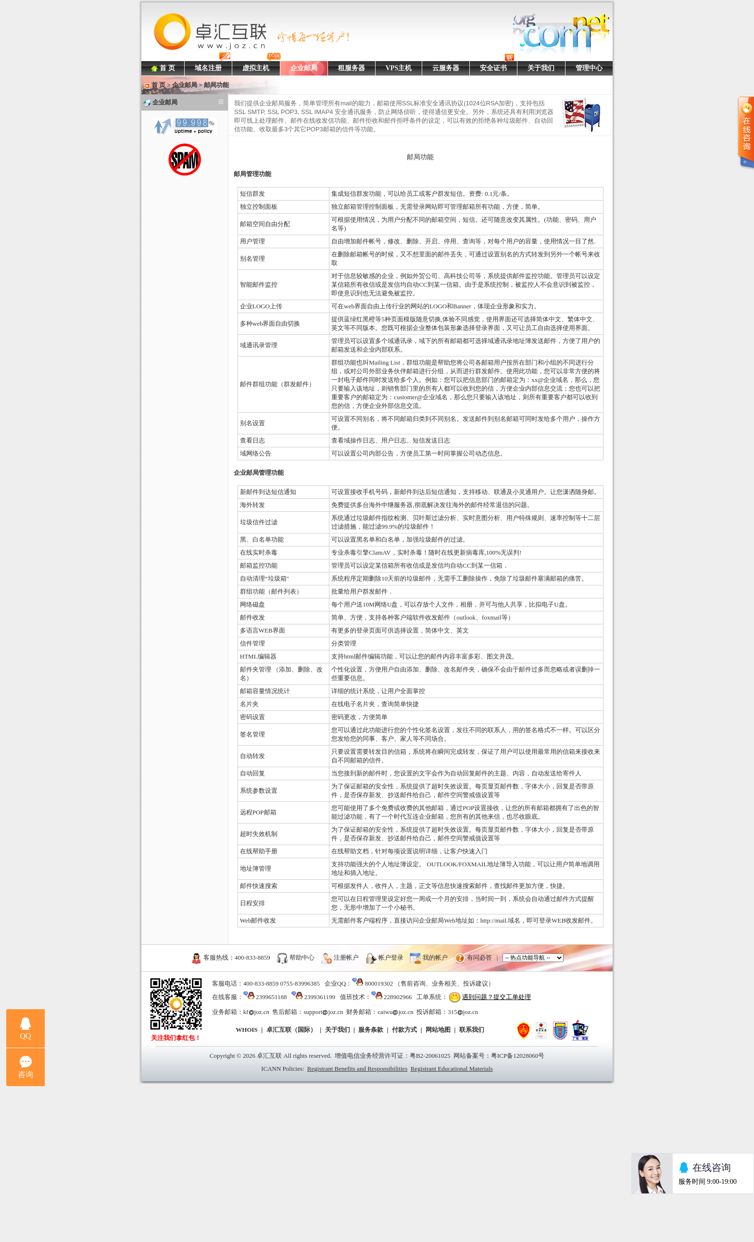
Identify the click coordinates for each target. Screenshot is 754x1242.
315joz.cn (463, 1011)
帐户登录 (390, 957)
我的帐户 (435, 957)
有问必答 (479, 957)
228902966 (398, 997)
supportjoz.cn (323, 1011)
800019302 (379, 983)
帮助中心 (301, 957)
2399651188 (271, 997)
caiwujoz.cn (395, 1011)
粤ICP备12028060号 (517, 1055)
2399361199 (319, 997)
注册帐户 (346, 957)
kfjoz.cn (256, 1011)
